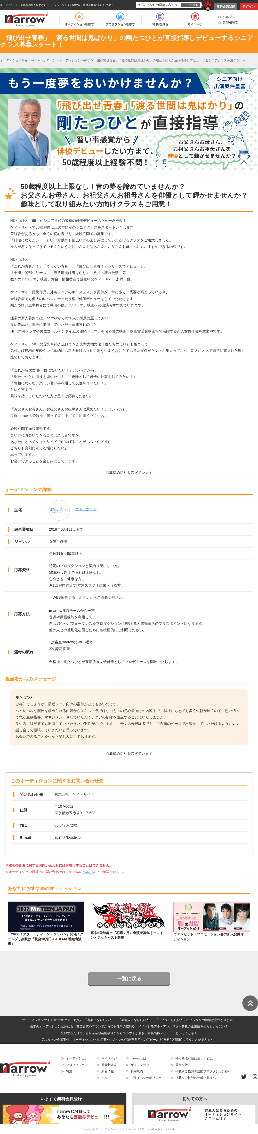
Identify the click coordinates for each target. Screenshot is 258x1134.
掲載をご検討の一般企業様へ (195, 1078)
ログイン (249, 6)
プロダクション (77, 1065)
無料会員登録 (225, 6)
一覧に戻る (129, 978)
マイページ (109, 1058)
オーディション (77, 1058)
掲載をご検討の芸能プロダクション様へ (203, 1071)
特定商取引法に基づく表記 (194, 1058)
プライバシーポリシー (146, 1078)
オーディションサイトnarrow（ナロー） (124, 1129)
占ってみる (190, 5)
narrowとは (138, 1058)
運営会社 (181, 1065)
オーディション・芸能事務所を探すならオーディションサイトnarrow (40, 5)
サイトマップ (140, 1065)
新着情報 (107, 1071)
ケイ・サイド (85, 509)
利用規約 (137, 1071)
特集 (69, 1071)
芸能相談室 (230, 23)
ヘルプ (227, 17)
